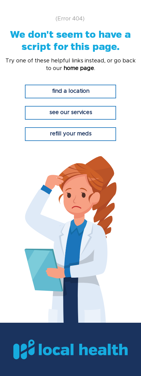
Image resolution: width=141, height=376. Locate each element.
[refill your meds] (70, 134)
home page (79, 68)
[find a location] (70, 91)
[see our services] (70, 113)
